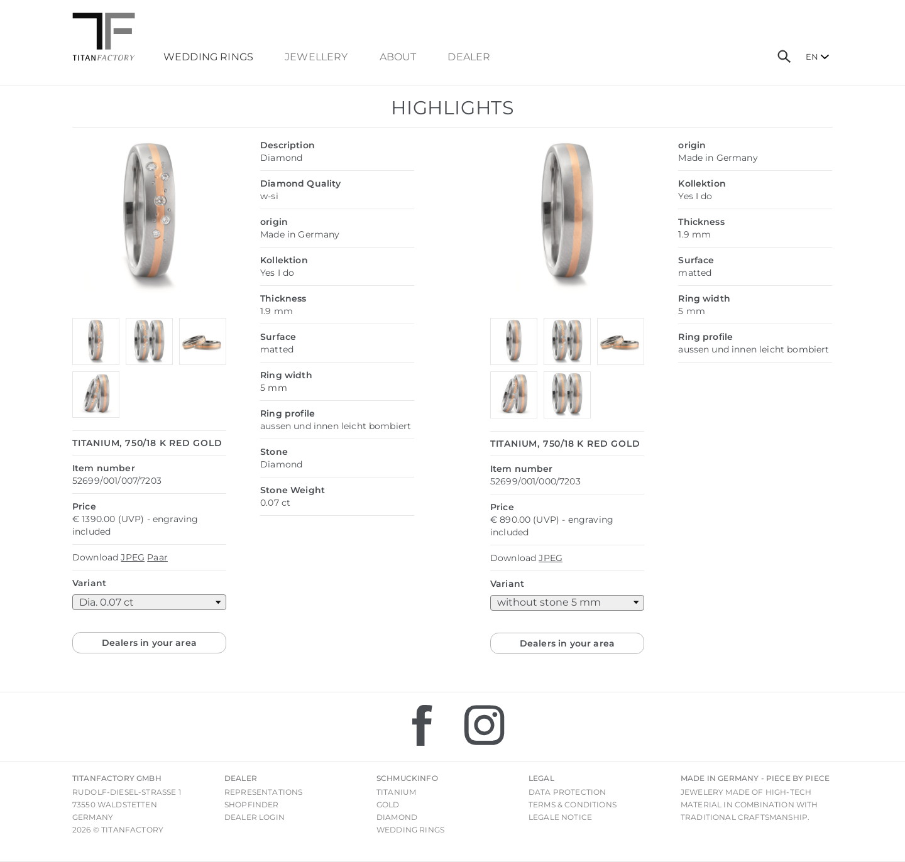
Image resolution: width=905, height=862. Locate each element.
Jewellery (316, 57)
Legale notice (560, 817)
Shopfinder (251, 804)
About (398, 57)
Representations (263, 792)
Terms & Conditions (573, 804)
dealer (468, 57)
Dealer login (254, 817)
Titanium (396, 792)
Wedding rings (410, 829)
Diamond (396, 817)
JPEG (133, 557)
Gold (388, 804)
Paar (157, 557)
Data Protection (567, 792)
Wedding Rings (208, 57)
